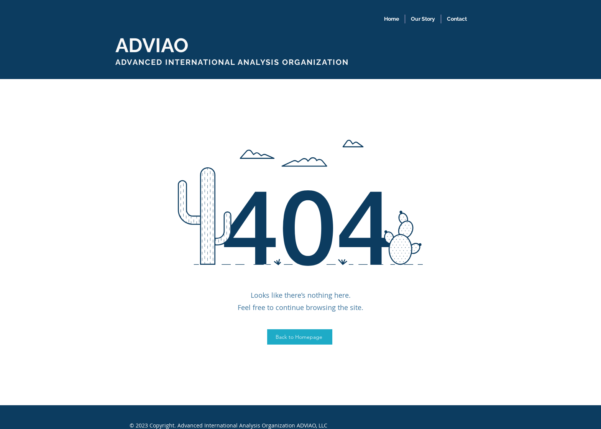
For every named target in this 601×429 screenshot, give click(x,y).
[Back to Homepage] (299, 337)
